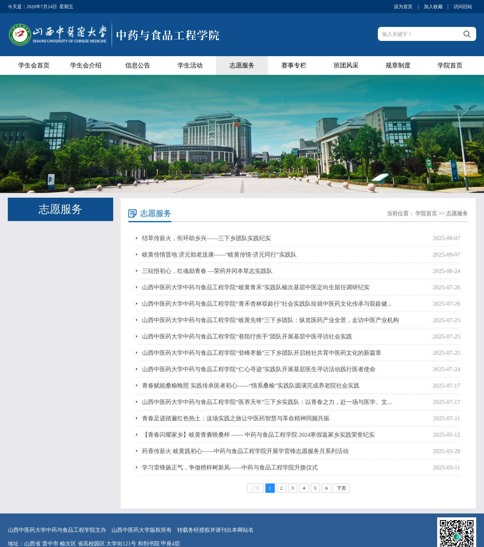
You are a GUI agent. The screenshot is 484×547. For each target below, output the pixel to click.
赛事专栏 (293, 65)
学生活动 (190, 65)
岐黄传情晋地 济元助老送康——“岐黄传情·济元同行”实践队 (219, 254)
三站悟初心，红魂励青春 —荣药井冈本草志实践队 (207, 271)
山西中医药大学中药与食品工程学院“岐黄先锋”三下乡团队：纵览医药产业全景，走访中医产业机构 (270, 320)
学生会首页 (34, 65)
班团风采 (346, 65)
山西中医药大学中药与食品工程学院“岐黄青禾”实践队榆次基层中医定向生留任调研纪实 (256, 287)
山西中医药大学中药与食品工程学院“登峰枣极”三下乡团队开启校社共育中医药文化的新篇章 (261, 353)
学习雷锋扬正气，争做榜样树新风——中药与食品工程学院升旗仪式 (230, 467)
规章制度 (398, 65)
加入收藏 (433, 6)
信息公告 (137, 65)
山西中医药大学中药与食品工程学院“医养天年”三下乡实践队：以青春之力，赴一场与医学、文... (267, 402)
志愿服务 (242, 65)
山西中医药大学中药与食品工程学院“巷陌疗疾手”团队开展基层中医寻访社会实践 (247, 336)
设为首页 (403, 6)
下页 (341, 488)
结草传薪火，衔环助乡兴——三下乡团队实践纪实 (206, 238)
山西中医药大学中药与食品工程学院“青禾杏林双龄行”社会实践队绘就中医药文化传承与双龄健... (267, 304)
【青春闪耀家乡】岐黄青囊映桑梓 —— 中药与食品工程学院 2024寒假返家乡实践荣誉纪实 (258, 435)
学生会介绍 (85, 65)
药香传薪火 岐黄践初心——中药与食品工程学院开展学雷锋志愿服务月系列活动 (245, 451)
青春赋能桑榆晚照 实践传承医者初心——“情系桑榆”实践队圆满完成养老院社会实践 (250, 385)
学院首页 (450, 65)
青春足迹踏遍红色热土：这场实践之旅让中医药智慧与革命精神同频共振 (235, 418)
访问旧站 (463, 6)
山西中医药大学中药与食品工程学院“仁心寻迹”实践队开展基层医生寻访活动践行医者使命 (258, 369)
